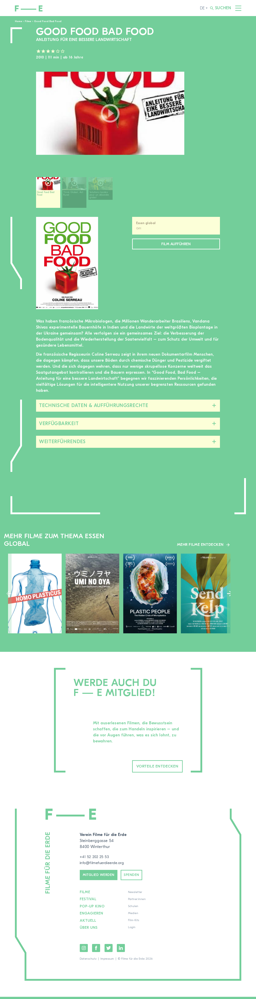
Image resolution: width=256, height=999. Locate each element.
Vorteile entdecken (150, 766)
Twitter (109, 950)
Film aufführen (176, 244)
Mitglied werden (101, 877)
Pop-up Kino (92, 909)
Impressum (107, 961)
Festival (88, 902)
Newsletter (135, 895)
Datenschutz (88, 961)
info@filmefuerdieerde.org (104, 863)
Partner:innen (137, 902)
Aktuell (88, 923)
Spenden (138, 877)
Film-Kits (133, 923)
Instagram (84, 950)
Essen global (146, 223)
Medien (133, 916)
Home (18, 21)
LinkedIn (121, 950)
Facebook (96, 950)
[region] (128, 194)
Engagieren (92, 916)
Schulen (133, 909)
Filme (28, 21)
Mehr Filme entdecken (200, 544)
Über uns (89, 930)
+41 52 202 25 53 (95, 857)
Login (132, 930)
